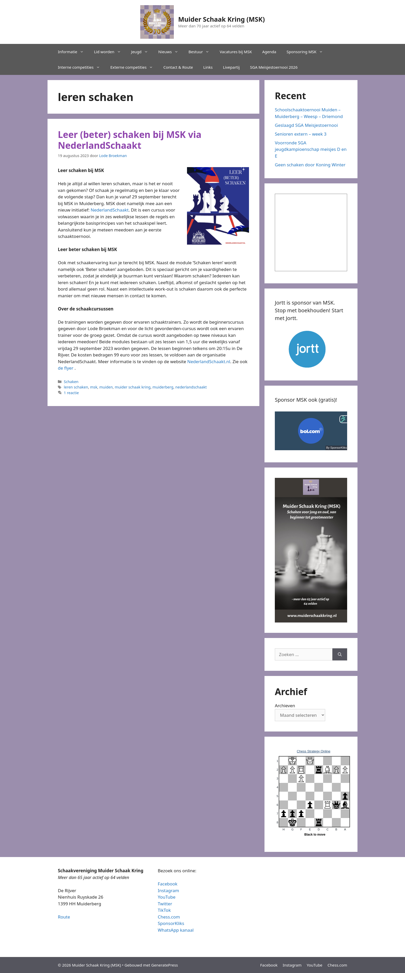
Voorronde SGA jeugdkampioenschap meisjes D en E (311, 149)
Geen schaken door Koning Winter (310, 165)
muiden (106, 387)
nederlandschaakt (191, 387)
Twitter (165, 904)
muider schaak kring (133, 387)
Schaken (71, 381)
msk (93, 387)
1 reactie (71, 392)
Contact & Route (178, 67)
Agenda (269, 51)
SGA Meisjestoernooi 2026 (274, 67)
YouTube (167, 897)
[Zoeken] (339, 654)
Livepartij (231, 67)
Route (64, 917)
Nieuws (170, 51)
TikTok (164, 910)
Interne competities (81, 67)
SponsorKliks (171, 923)
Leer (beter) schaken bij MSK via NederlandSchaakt (129, 139)
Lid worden (110, 51)
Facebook (167, 884)
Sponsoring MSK (307, 51)
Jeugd (142, 51)
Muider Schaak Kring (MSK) (221, 19)
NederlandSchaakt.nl (208, 361)
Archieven (285, 706)
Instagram (168, 890)
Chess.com (169, 917)
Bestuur (202, 51)
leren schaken (76, 387)
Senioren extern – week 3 (300, 134)
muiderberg (162, 387)
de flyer (65, 368)
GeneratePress (164, 965)
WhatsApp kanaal (176, 930)
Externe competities (134, 67)
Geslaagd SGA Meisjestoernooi (306, 125)
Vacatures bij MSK (236, 51)
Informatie (73, 51)
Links (208, 67)
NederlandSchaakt (110, 210)
